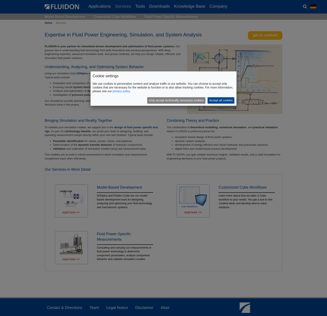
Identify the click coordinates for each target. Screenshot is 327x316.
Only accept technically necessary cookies (176, 100)
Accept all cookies (221, 100)
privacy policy (121, 91)
